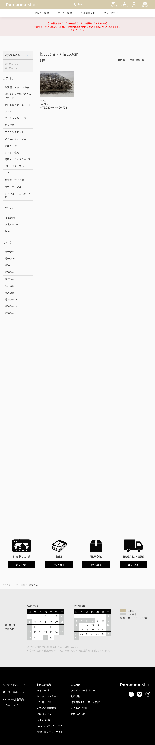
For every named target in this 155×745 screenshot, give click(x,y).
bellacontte (11, 224)
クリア (28, 55)
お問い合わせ (78, 714)
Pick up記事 (43, 720)
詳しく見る (21, 564)
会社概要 (75, 684)
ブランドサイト (112, 13)
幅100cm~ (10, 272)
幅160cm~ (10, 68)
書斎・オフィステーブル (18, 159)
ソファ (8, 111)
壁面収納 (9, 125)
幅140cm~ (10, 285)
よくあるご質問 (79, 708)
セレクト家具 (42, 13)
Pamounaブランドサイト (51, 726)
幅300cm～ (10, 64)
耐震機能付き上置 (14, 180)
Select (8, 231)
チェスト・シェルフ (15, 118)
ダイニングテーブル (15, 139)
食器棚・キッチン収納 (17, 87)
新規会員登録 (44, 684)
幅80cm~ (10, 265)
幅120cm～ (11, 279)
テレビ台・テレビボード (18, 104)
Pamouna (10, 217)
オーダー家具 (65, 13)
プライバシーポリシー (83, 690)
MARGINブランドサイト (50, 732)
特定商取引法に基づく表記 (85, 702)
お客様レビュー (45, 714)
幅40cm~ (10, 251)
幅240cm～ (11, 306)
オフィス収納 (12, 152)
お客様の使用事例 (46, 708)
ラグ (7, 173)
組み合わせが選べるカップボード (18, 96)
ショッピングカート (48, 696)
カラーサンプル (13, 186)
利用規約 (75, 696)
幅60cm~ (10, 258)
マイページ (43, 690)
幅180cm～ (11, 299)
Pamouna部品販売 (13, 699)
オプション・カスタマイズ (18, 195)
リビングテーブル (14, 166)
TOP (5, 585)
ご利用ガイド (88, 13)
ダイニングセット (14, 132)
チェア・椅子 (12, 145)
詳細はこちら (77, 29)
